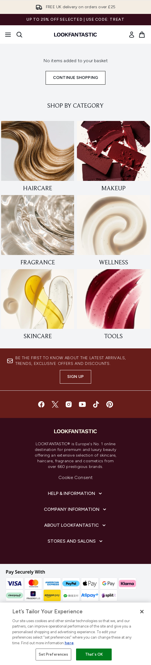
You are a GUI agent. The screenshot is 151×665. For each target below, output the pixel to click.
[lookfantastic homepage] (75, 34)
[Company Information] (75, 509)
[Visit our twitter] (55, 404)
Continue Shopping (75, 77)
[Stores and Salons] (76, 541)
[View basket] (141, 34)
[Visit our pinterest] (110, 404)
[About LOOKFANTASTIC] (75, 525)
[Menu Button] (8, 34)
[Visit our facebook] (41, 404)
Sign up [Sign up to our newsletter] (75, 376)
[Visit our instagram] (69, 404)
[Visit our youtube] (82, 404)
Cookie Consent (75, 477)
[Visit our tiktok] (96, 404)
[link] (131, 34)
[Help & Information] (75, 493)
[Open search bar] (19, 34)
